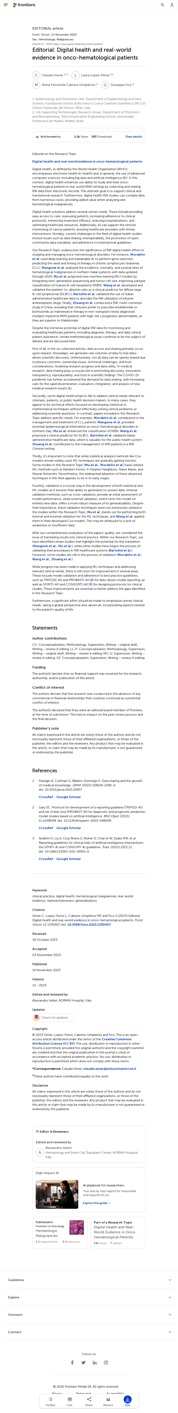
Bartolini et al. (84, 294)
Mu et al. (60, 276)
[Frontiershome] (24, 5)
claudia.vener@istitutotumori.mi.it (109, 1069)
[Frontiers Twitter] (83, 1362)
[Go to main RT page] (118, 1232)
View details (134, 136)
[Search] (162, 5)
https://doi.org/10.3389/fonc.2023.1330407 (78, 44)
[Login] (172, 5)
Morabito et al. (105, 418)
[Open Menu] (5, 5)
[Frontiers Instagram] (106, 1362)
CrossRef (46, 797)
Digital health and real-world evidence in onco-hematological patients (87, 161)
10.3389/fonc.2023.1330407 (89, 924)
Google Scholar (68, 797)
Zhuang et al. (83, 303)
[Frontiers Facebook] (72, 1362)
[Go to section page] (60, 1232)
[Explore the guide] (96, 1203)
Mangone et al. (53, 268)
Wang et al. (112, 285)
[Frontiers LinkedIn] (94, 1362)
